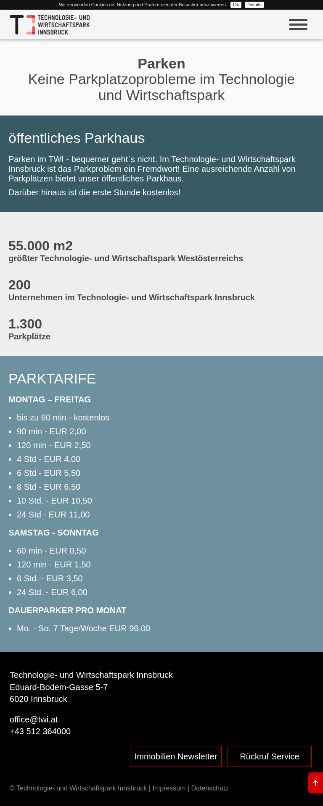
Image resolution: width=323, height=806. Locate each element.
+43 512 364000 (40, 731)
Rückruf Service (269, 756)
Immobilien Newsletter (176, 756)
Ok (236, 4)
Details (254, 4)
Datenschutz (210, 788)
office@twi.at (34, 719)
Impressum (168, 788)
